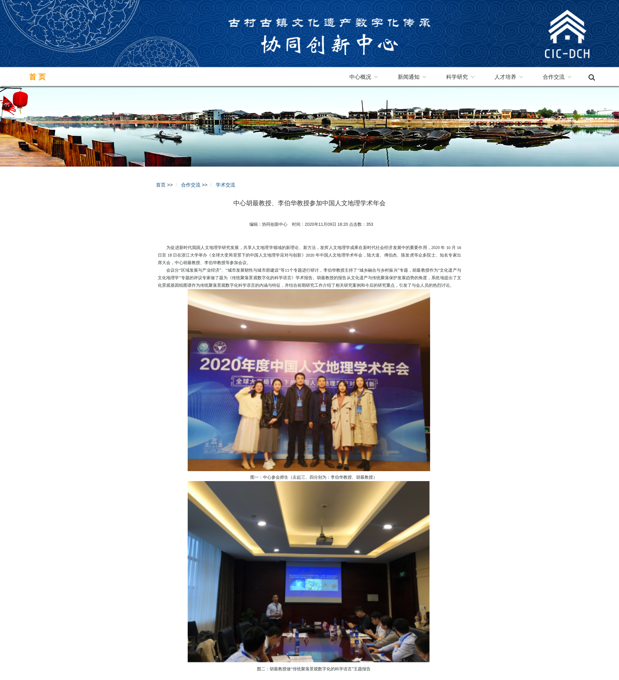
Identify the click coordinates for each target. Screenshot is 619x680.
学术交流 (225, 184)
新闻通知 (409, 77)
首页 (38, 77)
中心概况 (360, 77)
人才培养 (505, 77)
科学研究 (457, 77)
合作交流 (554, 77)
